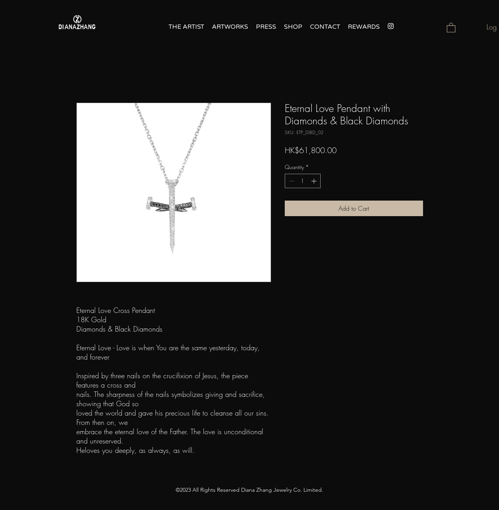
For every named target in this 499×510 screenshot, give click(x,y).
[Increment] (314, 181)
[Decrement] (291, 181)
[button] (451, 27)
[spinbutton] (303, 181)
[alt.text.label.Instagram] (391, 26)
